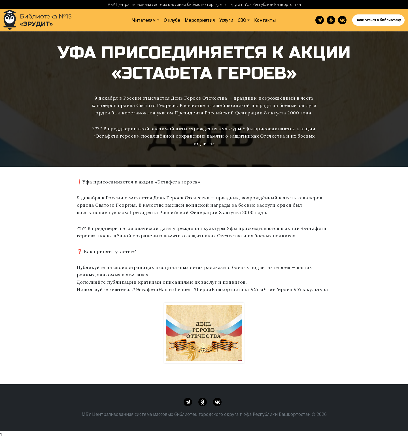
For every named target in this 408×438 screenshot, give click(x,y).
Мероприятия (200, 20)
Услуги (226, 20)
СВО (242, 20)
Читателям (144, 20)
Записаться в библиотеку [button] (378, 20)
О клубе (172, 20)
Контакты (265, 20)
